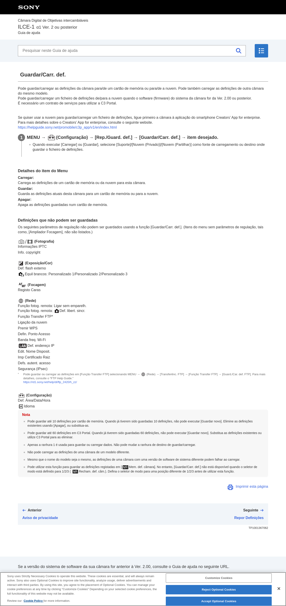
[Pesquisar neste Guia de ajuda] (132, 50)
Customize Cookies (218, 579)
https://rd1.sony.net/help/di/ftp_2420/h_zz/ (50, 382)
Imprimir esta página (252, 486)
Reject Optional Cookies (219, 590)
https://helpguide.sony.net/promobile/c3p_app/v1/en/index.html (67, 127)
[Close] (279, 590)
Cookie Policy (34, 602)
